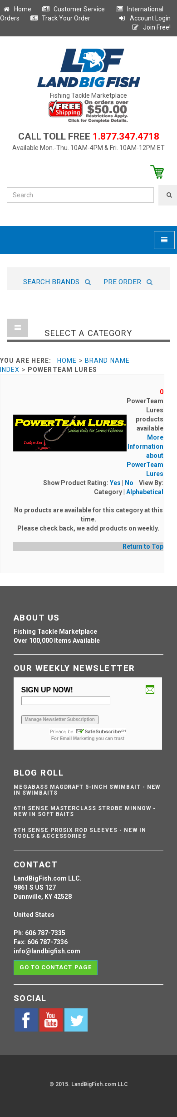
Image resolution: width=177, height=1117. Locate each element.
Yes (115, 482)
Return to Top (143, 546)
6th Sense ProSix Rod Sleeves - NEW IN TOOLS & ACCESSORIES (80, 833)
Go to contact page (56, 967)
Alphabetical (144, 492)
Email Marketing (77, 738)
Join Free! (151, 27)
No (129, 482)
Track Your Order (60, 18)
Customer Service (73, 9)
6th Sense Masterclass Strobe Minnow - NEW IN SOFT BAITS (85, 811)
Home (16, 9)
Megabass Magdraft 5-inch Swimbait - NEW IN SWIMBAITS (87, 790)
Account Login (144, 18)
